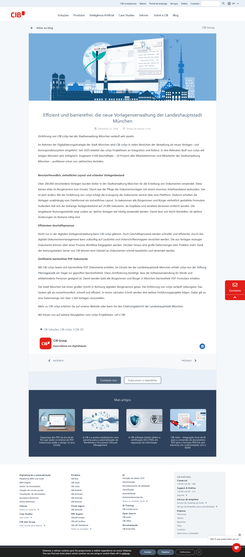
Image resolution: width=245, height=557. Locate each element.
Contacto (195, 3)
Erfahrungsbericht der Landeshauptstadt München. (153, 306)
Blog (175, 15)
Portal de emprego (158, 3)
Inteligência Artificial (102, 15)
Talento (143, 3)
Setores (144, 15)
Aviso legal (140, 551)
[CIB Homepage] (18, 14)
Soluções (63, 15)
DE (82, 329)
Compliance (96, 551)
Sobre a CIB (161, 15)
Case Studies (126, 15)
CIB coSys (122, 144)
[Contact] (235, 284)
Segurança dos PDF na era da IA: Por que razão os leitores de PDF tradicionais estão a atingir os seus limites (57, 441)
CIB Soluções (51, 329)
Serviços (174, 3)
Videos (184, 3)
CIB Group (208, 27)
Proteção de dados (123, 551)
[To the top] (235, 297)
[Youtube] (155, 551)
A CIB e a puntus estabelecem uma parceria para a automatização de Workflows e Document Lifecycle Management (101, 441)
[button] (202, 346)
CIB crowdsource (128, 3)
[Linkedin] (149, 551)
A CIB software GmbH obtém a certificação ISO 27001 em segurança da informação (144, 440)
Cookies (108, 551)
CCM (76, 329)
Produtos (79, 15)
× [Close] (239, 534)
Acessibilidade (81, 551)
